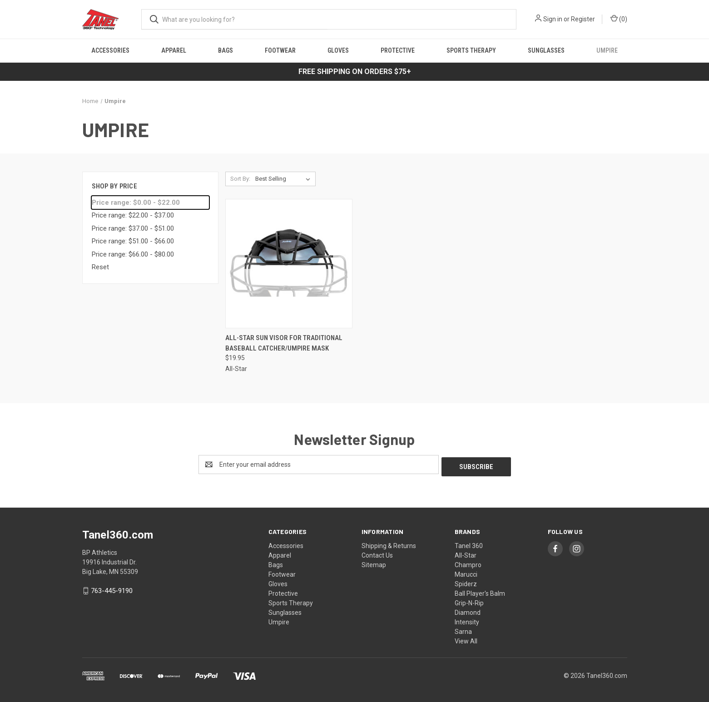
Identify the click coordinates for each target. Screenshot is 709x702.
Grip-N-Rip (469, 600)
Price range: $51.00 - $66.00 (133, 241)
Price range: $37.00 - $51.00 (133, 228)
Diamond (468, 610)
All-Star (465, 553)
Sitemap (374, 562)
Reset (100, 267)
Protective (398, 50)
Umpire (607, 50)
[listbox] (284, 179)
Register (583, 19)
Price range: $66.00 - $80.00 (133, 254)
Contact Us (377, 553)
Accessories (110, 50)
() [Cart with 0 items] (618, 19)
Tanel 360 (469, 543)
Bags (225, 50)
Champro (468, 562)
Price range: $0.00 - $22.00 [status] (136, 202)
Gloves (338, 50)
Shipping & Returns (389, 543)
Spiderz (466, 581)
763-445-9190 (112, 589)
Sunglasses (546, 50)
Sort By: (240, 178)
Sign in (552, 19)
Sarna (463, 629)
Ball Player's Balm (480, 591)
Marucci (466, 572)
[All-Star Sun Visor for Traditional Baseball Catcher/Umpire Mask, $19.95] (289, 263)
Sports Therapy (471, 50)
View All (466, 639)
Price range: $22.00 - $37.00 (133, 215)
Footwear (280, 50)
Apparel (173, 50)
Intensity (467, 619)
